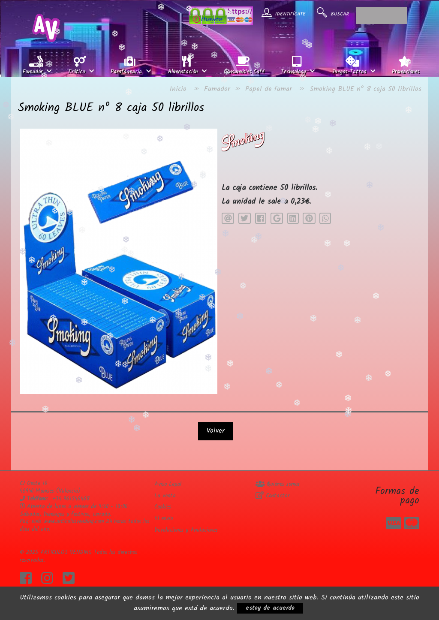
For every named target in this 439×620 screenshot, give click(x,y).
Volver (216, 430)
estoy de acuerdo (270, 608)
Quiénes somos (278, 484)
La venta (165, 495)
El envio (163, 518)
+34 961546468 (71, 498)
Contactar (272, 495)
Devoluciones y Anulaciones (186, 530)
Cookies (162, 507)
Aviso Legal (167, 484)
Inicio (178, 89)
